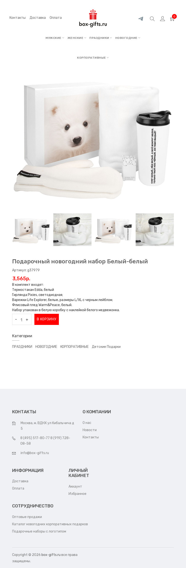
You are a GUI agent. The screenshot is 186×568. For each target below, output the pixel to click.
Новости (90, 430)
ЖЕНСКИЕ (77, 38)
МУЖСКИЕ (55, 38)
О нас (87, 423)
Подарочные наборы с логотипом (39, 531)
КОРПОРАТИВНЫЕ (93, 57)
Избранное (77, 494)
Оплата (18, 488)
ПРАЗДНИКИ (100, 38)
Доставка (20, 481)
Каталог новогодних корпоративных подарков (50, 524)
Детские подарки (106, 347)
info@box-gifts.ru (35, 453)
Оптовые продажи (27, 517)
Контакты (17, 18)
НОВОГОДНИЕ (127, 38)
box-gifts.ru (51, 555)
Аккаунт (75, 486)
